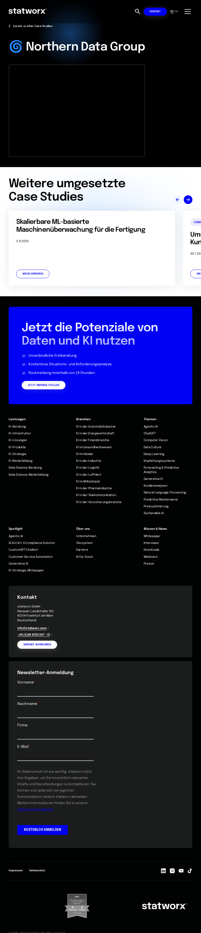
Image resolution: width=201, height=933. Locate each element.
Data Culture (153, 447)
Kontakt (155, 11)
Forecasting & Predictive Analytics (161, 470)
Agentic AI (151, 426)
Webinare (151, 557)
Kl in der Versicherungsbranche (99, 502)
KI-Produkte (17, 447)
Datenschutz (37, 870)
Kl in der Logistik (87, 467)
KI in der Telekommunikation (96, 495)
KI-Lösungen (18, 440)
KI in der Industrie (88, 461)
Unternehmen (86, 536)
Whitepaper (152, 536)
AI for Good (84, 557)
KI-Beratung (17, 426)
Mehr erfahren (33, 273)
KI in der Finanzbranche (92, 440)
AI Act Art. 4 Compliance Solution (32, 543)
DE (172, 11)
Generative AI (18, 563)
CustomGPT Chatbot (23, 549)
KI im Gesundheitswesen (94, 447)
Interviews (151, 543)
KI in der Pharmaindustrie (94, 488)
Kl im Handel (84, 454)
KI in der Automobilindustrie (96, 426)
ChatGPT (150, 433)
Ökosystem (84, 543)
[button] (186, 11)
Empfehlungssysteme (159, 461)
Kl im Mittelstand (87, 481)
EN (176, 11)
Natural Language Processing (165, 492)
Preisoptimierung (156, 506)
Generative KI (153, 479)
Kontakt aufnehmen (37, 644)
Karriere (82, 549)
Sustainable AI (154, 513)
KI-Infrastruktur (20, 433)
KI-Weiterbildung (20, 461)
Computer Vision (156, 440)
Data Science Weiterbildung (28, 474)
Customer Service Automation (30, 557)
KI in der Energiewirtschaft (95, 433)
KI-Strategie (17, 454)
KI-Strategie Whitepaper (26, 570)
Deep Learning (154, 454)
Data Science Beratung (25, 467)
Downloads (151, 549)
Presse (149, 563)
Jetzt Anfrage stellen (43, 385)
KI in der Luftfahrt (88, 474)
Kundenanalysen (156, 485)
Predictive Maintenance (161, 499)
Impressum (16, 870)
